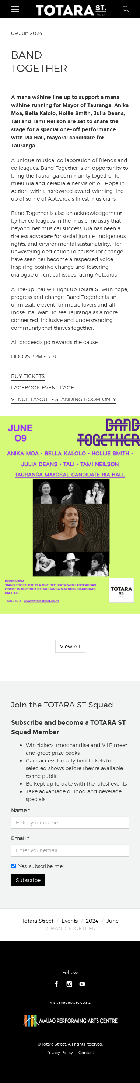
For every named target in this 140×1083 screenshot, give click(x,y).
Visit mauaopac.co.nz (70, 1002)
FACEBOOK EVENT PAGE (42, 387)
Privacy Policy (59, 1052)
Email (18, 838)
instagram (69, 984)
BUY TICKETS (28, 376)
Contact (86, 1052)
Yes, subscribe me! (37, 866)
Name (19, 810)
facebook (56, 984)
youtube (82, 984)
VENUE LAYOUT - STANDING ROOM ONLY (63, 399)
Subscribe (28, 880)
